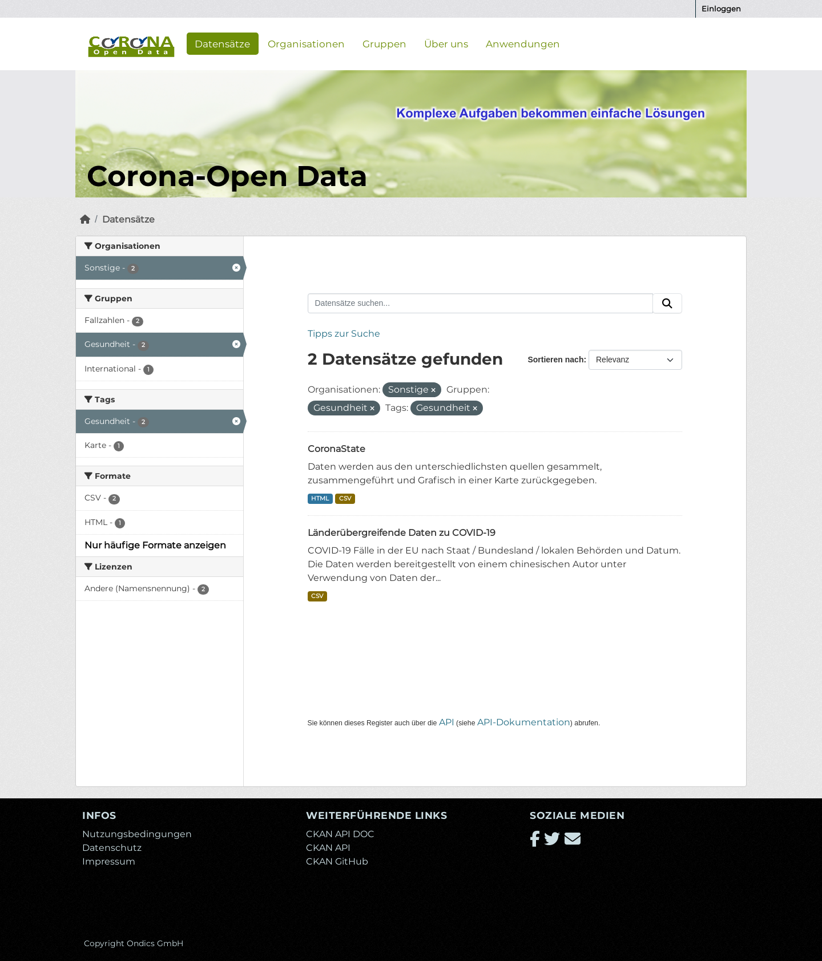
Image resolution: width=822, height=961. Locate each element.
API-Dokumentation (523, 722)
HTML (320, 498)
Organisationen (306, 43)
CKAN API (328, 847)
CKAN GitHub (337, 861)
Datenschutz (112, 847)
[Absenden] (667, 303)
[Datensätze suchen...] (481, 303)
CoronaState (336, 448)
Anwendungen (523, 43)
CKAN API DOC (340, 834)
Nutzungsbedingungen (137, 834)
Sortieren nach (555, 359)
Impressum (108, 861)
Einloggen (721, 8)
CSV (345, 498)
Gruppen (384, 43)
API (446, 722)
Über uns (446, 43)
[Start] (85, 219)
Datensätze (222, 43)
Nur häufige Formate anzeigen (155, 545)
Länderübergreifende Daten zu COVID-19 (401, 532)
